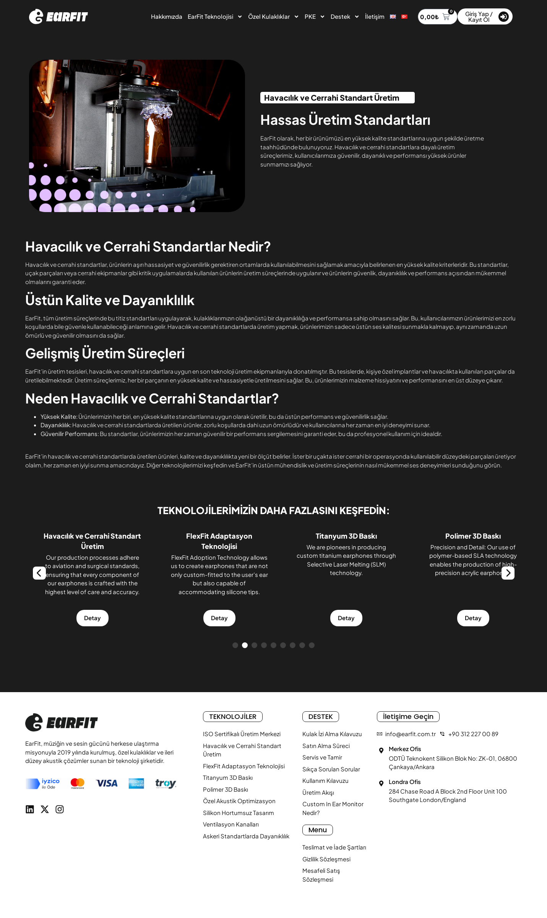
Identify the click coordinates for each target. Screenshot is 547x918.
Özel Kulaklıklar (273, 16)
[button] (235, 645)
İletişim (375, 16)
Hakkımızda (166, 16)
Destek (345, 16)
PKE (315, 16)
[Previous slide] (39, 573)
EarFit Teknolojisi (215, 16)
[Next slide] (508, 573)
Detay (59, 617)
